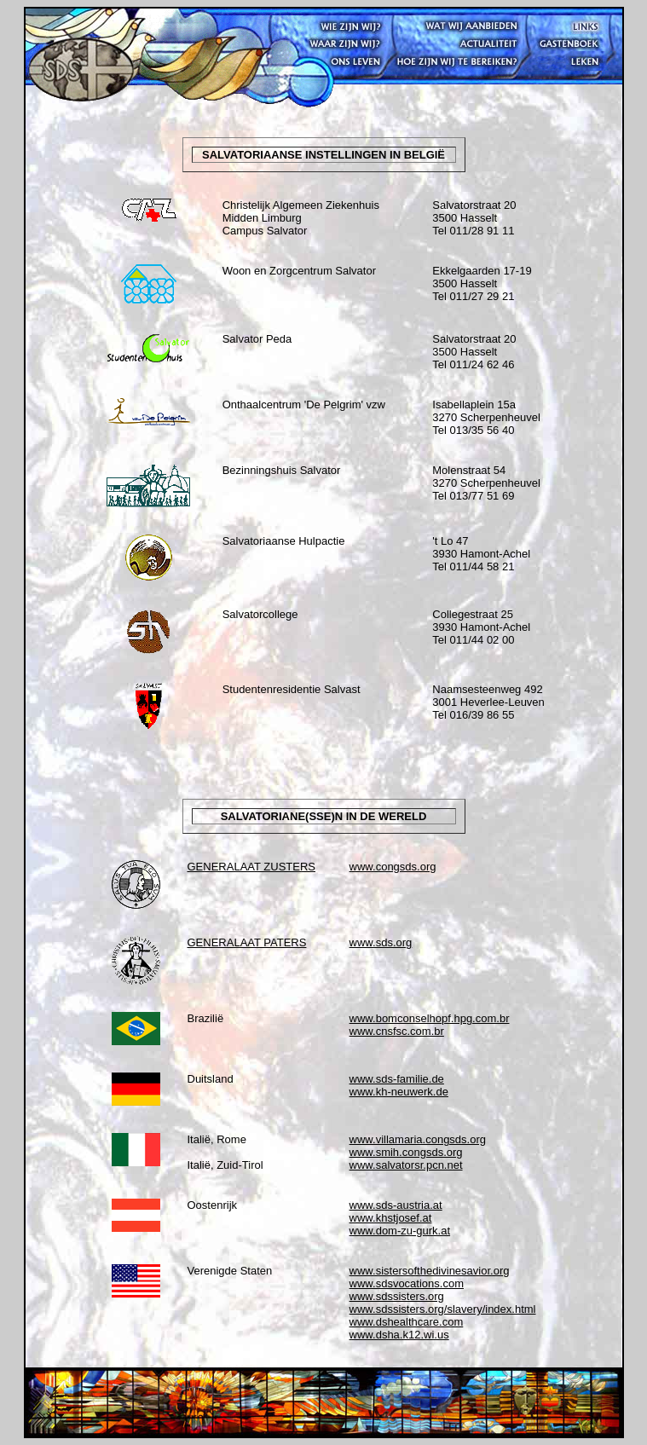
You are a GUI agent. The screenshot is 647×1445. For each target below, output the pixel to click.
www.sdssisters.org (396, 1296)
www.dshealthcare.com (406, 1321)
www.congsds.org (392, 866)
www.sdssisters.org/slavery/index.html (442, 1309)
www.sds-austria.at (395, 1205)
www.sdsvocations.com (406, 1283)
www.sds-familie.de (396, 1078)
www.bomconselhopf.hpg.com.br (429, 1018)
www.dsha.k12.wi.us (399, 1334)
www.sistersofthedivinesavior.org (429, 1270)
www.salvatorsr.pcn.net (406, 1165)
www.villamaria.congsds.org (417, 1139)
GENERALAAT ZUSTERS (252, 866)
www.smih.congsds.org (406, 1152)
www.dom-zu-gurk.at (399, 1230)
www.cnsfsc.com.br (396, 1031)
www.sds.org (381, 942)
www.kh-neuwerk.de (398, 1091)
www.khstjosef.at (390, 1217)
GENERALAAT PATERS (247, 942)
